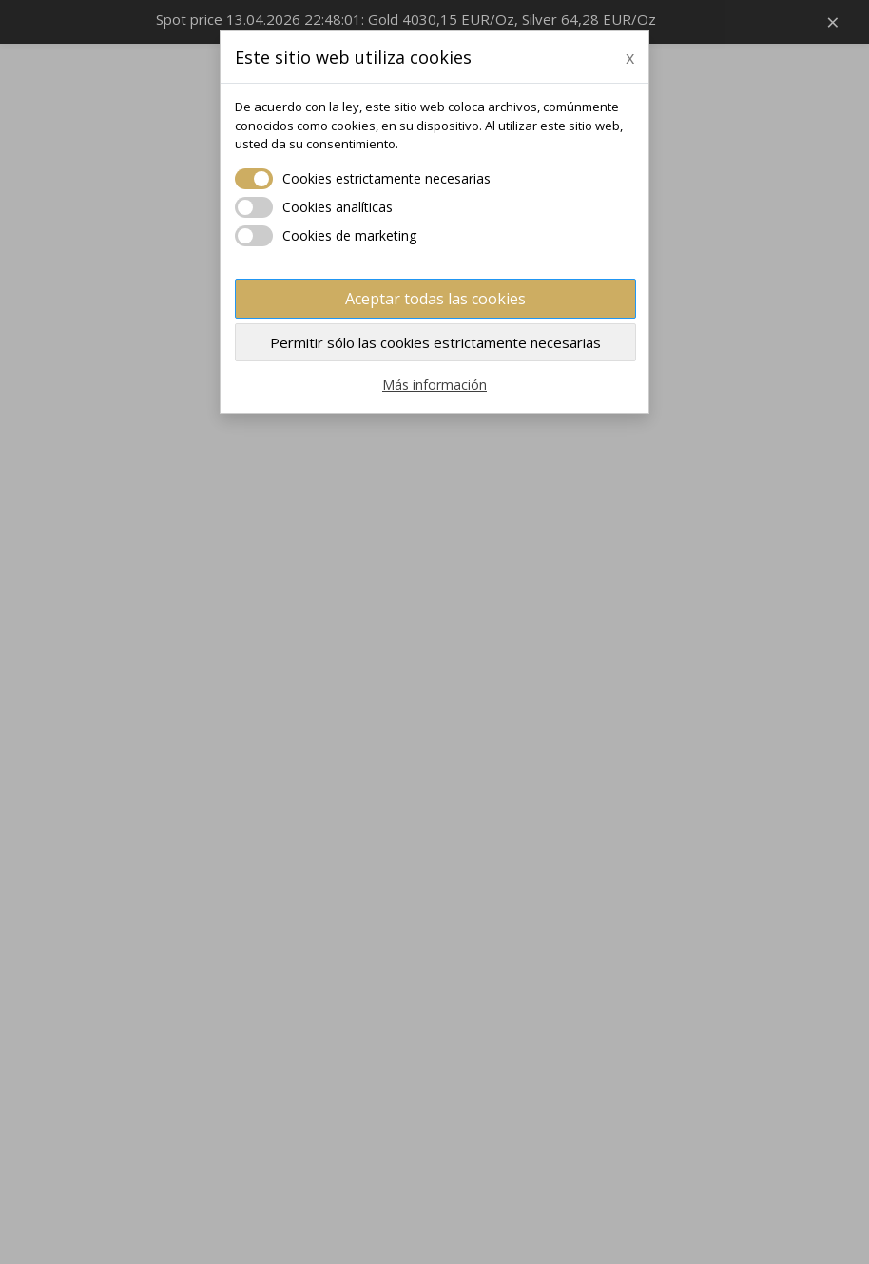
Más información (434, 385)
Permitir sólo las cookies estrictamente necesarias (435, 342)
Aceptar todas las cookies (435, 298)
